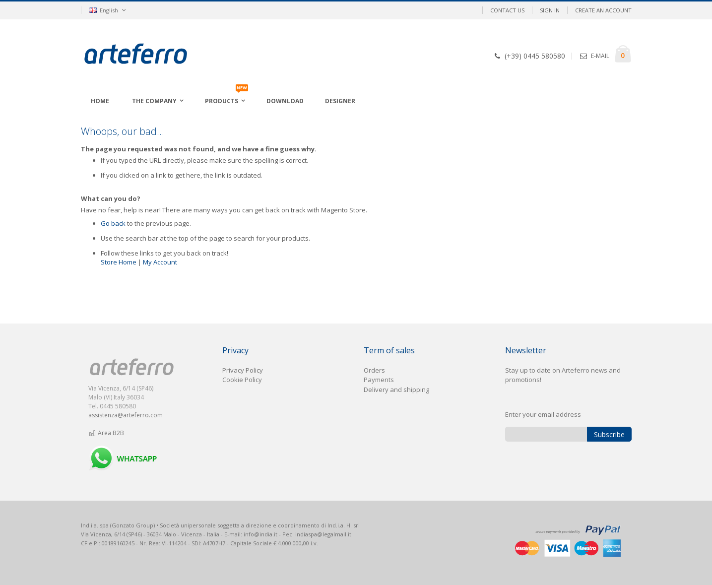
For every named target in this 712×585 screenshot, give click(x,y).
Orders (374, 370)
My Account (160, 262)
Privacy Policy (242, 370)
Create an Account (603, 10)
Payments (379, 379)
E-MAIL (600, 56)
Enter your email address (543, 414)
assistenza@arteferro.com (125, 415)
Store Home (118, 262)
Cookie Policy (242, 379)
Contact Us (507, 10)
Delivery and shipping (396, 389)
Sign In (550, 10)
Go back (113, 223)
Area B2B (106, 433)
